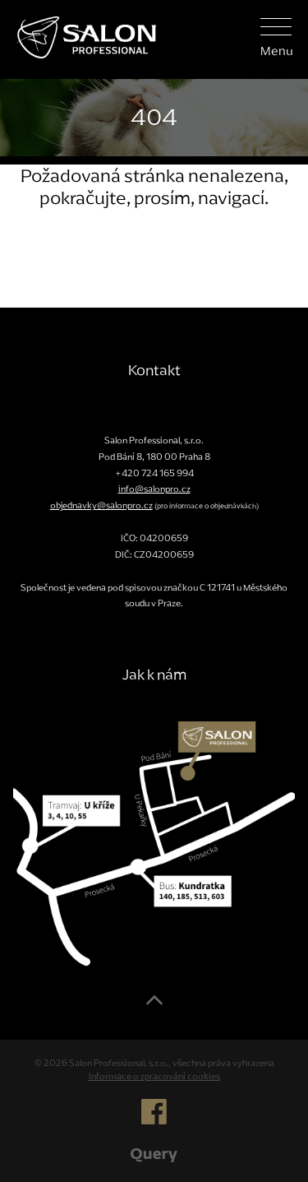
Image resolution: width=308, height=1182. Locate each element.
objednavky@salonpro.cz (101, 505)
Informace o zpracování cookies (154, 1075)
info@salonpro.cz (154, 488)
